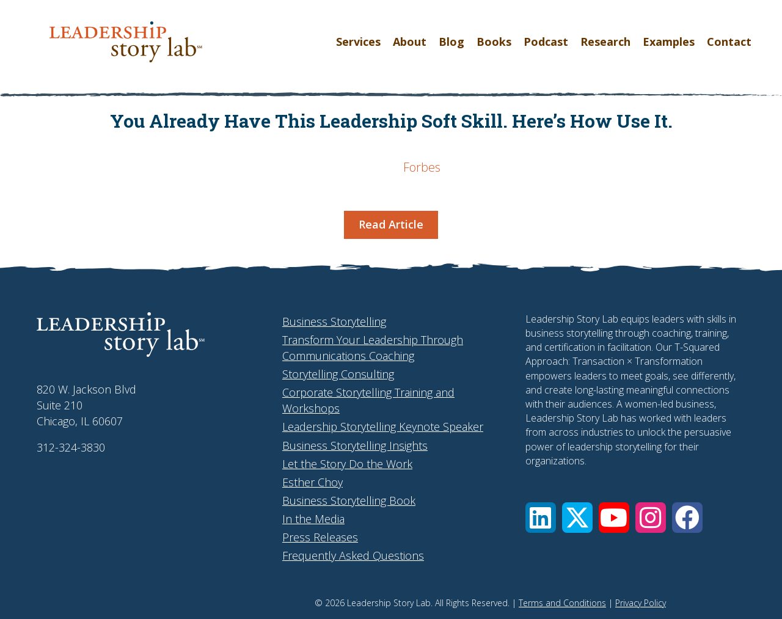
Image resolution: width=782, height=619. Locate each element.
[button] (540, 517)
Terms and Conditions (562, 603)
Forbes (421, 167)
